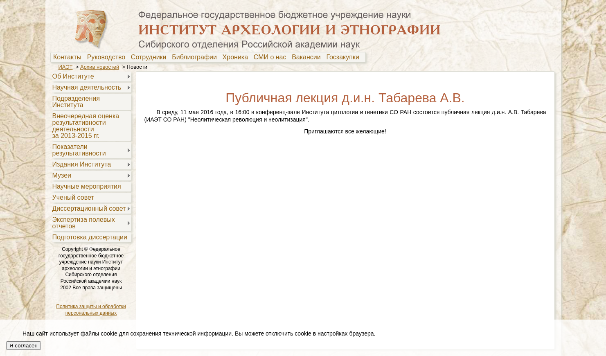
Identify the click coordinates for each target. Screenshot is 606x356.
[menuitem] (69, 57)
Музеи (62, 175)
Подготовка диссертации (89, 237)
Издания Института (81, 164)
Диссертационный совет (89, 208)
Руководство (108, 57)
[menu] (91, 156)
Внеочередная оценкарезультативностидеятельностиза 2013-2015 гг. (85, 126)
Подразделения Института (76, 101)
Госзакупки (344, 57)
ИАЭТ (66, 67)
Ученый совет (73, 197)
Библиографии (196, 57)
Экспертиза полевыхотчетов (83, 223)
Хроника (237, 57)
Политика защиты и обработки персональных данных (91, 310)
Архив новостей (99, 67)
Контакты (69, 57)
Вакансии (308, 57)
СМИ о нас (272, 57)
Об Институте (73, 76)
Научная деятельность (87, 87)
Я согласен (23, 345)
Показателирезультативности (79, 150)
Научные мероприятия (86, 186)
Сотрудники (150, 57)
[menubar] (208, 57)
